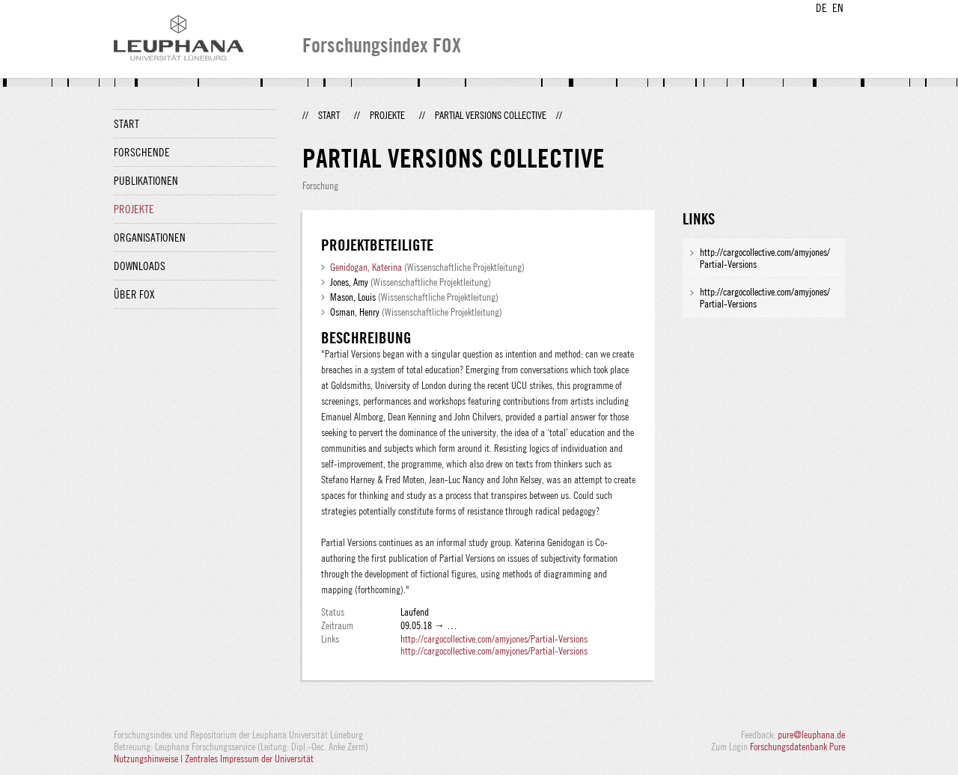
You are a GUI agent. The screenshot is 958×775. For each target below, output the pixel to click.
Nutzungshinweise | (149, 759)
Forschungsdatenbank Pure (797, 747)
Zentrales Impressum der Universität (249, 759)
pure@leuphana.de (811, 735)
